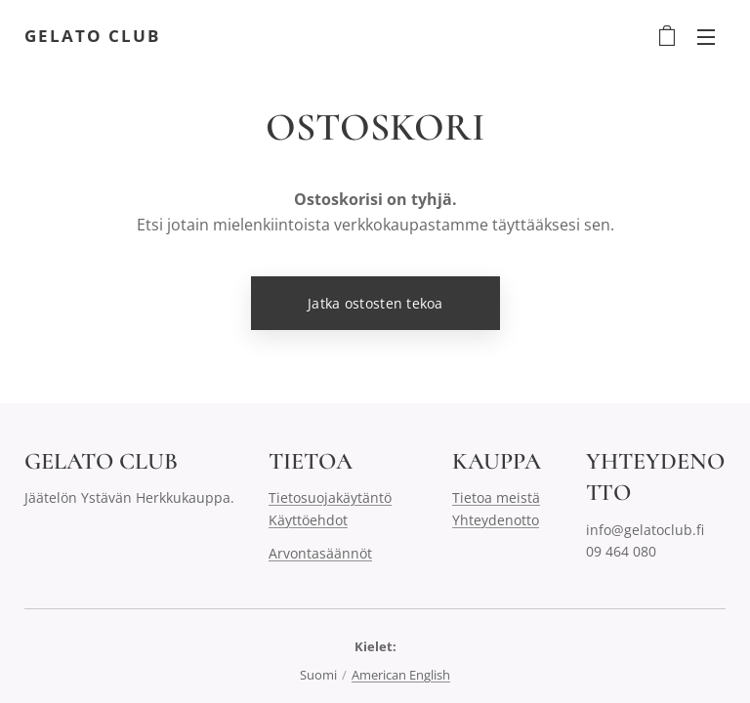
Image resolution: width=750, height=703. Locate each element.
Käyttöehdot (308, 520)
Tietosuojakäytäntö (330, 498)
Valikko (706, 37)
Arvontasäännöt (320, 554)
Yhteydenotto (495, 520)
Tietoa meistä (496, 498)
